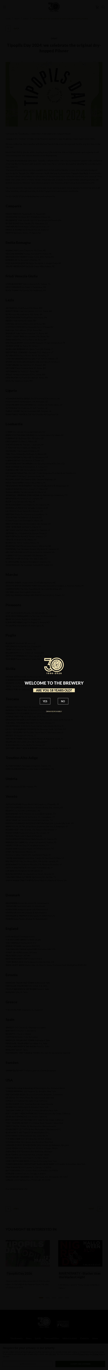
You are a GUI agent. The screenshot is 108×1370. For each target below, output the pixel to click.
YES (45, 701)
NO (63, 701)
